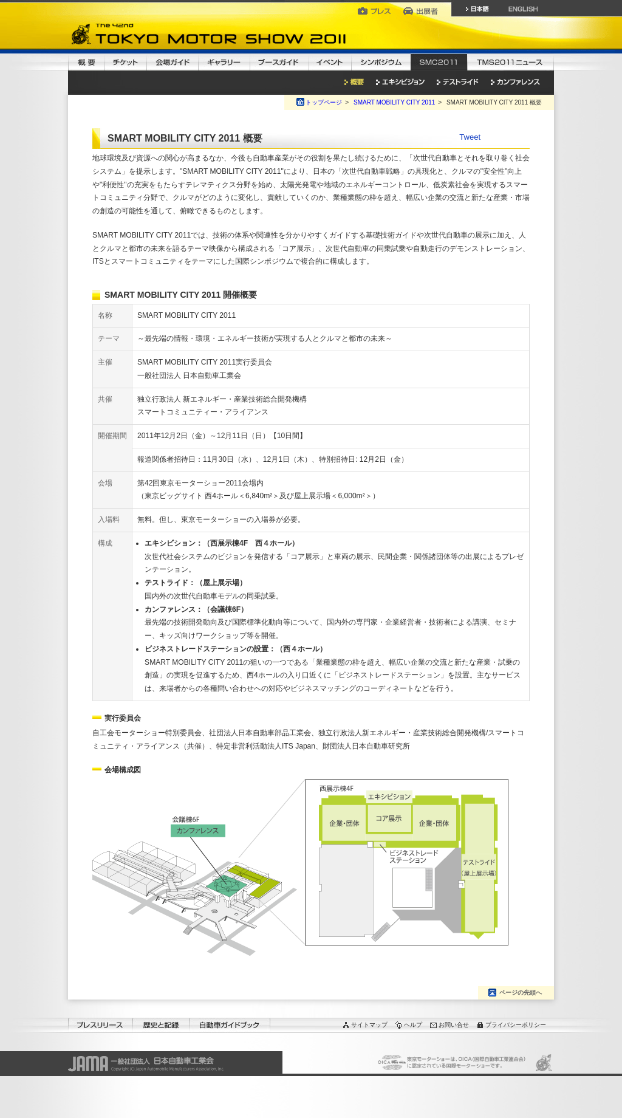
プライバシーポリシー (515, 1024)
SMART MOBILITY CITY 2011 (394, 102)
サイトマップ (369, 1024)
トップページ (324, 102)
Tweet (469, 137)
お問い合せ (454, 1024)
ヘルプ (413, 1024)
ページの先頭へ (520, 992)
